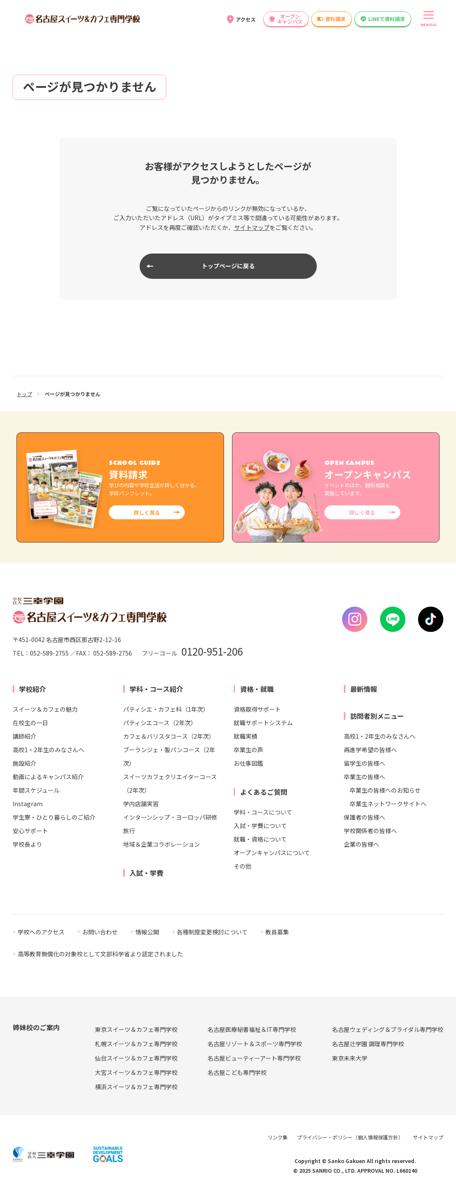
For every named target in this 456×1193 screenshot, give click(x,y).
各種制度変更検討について (212, 932)
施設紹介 (24, 763)
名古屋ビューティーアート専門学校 (254, 1058)
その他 (242, 866)
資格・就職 (257, 689)
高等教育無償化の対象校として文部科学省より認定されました (100, 954)
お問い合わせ (100, 932)
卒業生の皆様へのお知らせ (385, 790)
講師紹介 (24, 736)
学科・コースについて (263, 812)
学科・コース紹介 (156, 689)
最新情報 (363, 689)
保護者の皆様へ (364, 817)
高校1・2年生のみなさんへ (48, 749)
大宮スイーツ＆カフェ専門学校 (136, 1072)
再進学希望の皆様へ (370, 749)
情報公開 (147, 932)
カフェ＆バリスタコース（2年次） (169, 736)
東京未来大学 (349, 1058)
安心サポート (30, 830)
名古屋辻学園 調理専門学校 (368, 1043)
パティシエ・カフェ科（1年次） (166, 709)
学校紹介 (32, 689)
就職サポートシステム (263, 722)
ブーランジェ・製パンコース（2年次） (169, 756)
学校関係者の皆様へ (370, 830)
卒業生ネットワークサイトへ (388, 803)
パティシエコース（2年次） (160, 722)
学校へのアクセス (41, 932)
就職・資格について (260, 839)
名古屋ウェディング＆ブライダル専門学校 (387, 1029)
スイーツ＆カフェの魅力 (45, 709)
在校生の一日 (30, 722)
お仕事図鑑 (248, 763)
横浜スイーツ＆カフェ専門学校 (136, 1086)
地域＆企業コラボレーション (161, 844)
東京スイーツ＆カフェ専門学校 (136, 1029)
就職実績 (245, 736)
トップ (24, 393)
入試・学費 (146, 873)
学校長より (27, 844)
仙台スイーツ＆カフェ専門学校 (136, 1058)
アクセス (246, 19)
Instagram (28, 803)
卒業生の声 (248, 749)
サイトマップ (252, 227)
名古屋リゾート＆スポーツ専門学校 (255, 1043)
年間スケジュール (36, 790)
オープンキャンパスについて (272, 852)
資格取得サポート (257, 709)
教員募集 (277, 932)
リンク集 (277, 1137)
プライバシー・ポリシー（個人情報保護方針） (350, 1137)
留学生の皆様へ (364, 763)
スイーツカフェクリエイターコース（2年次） (170, 783)
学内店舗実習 (141, 803)
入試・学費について (260, 825)
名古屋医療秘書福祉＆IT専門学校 (252, 1029)
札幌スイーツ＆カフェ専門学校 (136, 1043)
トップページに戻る (228, 266)
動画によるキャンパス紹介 (48, 776)
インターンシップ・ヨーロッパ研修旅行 (170, 824)
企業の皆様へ (361, 844)
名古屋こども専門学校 (237, 1072)
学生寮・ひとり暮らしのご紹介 (54, 817)
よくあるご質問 (263, 792)
